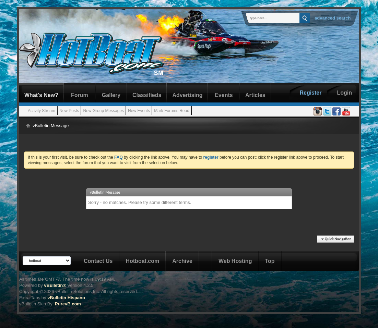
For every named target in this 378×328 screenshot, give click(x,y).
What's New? (41, 95)
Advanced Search (333, 18)
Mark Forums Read (171, 110)
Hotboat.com (142, 261)
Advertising (187, 95)
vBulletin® (55, 285)
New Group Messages (103, 110)
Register (310, 93)
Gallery (111, 95)
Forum (79, 95)
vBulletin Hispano (66, 297)
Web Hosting (235, 261)
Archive (182, 261)
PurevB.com (68, 303)
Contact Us (98, 261)
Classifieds (146, 95)
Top (269, 261)
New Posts (69, 110)
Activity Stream (41, 110)
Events (224, 95)
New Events (139, 110)
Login (344, 93)
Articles (255, 95)
